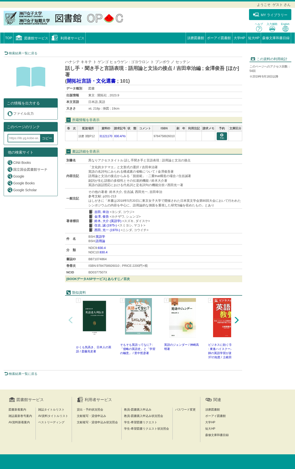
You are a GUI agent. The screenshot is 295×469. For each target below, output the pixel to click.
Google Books (21, 183)
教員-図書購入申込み (137, 409)
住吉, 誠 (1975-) (105, 225)
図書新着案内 (17, 409)
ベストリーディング (51, 422)
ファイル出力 (20, 113)
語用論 (100, 241)
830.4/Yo (120, 136)
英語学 (100, 236)
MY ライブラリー (270, 14)
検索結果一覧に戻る (20, 53)
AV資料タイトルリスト (53, 416)
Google (15, 176)
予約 (222, 137)
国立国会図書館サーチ (27, 169)
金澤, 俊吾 (101, 216)
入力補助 (272, 27)
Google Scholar (22, 189)
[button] (31, 38)
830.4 (102, 248)
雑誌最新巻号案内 (20, 416)
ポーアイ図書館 (219, 38)
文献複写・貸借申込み (91, 416)
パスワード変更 (185, 409)
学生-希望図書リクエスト (140, 422)
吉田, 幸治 (101, 212)
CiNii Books (19, 162)
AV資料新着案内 (19, 422)
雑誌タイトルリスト (51, 409)
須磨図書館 (195, 38)
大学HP (239, 38)
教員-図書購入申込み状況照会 (143, 416)
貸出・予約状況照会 (90, 409)
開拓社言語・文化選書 (91, 81)
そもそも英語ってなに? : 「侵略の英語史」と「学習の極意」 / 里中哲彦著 (137, 349)
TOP (8, 38)
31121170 (105, 136)
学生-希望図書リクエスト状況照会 (146, 428)
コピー (47, 138)
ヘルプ (259, 27)
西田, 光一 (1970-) (107, 230)
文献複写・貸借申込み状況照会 (97, 422)
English (285, 27)
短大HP (254, 38)
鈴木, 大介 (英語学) (107, 221)
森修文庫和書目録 (276, 38)
